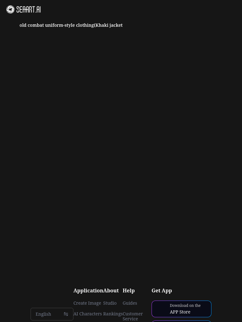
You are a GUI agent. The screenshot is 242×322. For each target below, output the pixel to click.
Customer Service (133, 316)
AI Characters (87, 313)
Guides (130, 303)
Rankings (113, 313)
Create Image (87, 303)
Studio (110, 303)
